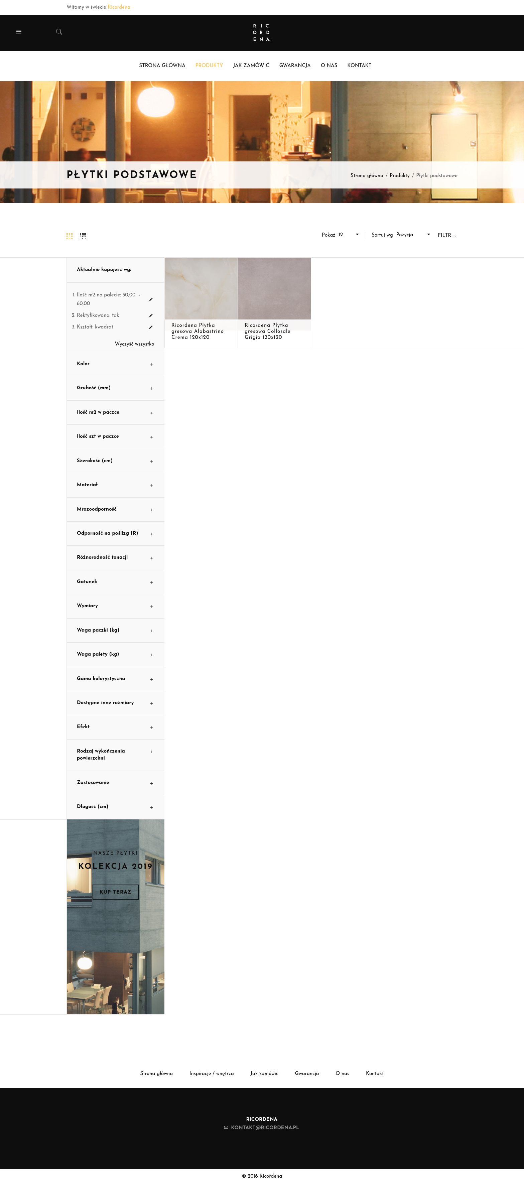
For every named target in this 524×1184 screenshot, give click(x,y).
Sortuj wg (382, 235)
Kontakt (375, 1073)
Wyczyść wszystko (134, 344)
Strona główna (367, 175)
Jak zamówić (264, 1073)
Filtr (445, 235)
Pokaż (328, 235)
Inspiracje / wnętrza (211, 1073)
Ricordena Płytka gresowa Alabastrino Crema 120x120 (197, 331)
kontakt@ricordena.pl (265, 1128)
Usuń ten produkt (151, 299)
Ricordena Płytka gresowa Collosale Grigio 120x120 (268, 331)
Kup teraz (116, 892)
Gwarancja (307, 1073)
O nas (342, 1073)
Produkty (400, 175)
